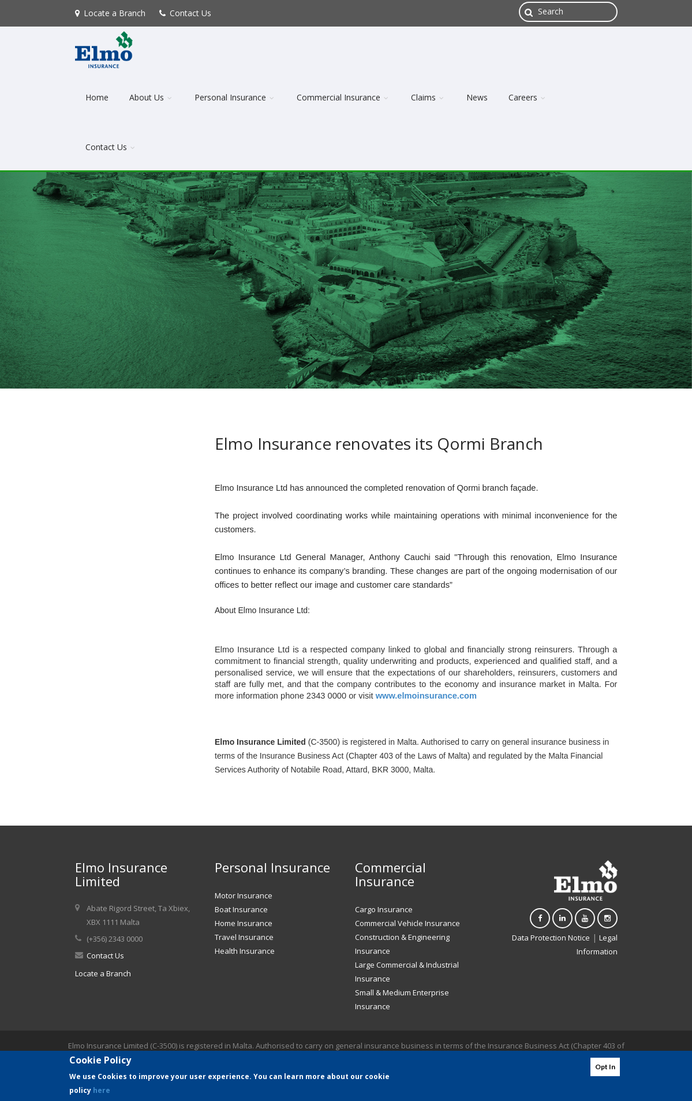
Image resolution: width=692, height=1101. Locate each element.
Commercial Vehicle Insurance (407, 923)
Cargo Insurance (384, 909)
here (101, 1090)
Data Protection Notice (551, 937)
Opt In (605, 1066)
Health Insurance (245, 951)
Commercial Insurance (343, 97)
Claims (428, 97)
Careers (527, 97)
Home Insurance (243, 923)
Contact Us (185, 13)
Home (97, 97)
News (477, 97)
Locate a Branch (110, 13)
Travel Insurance (244, 937)
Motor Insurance (243, 895)
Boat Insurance (241, 909)
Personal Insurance (235, 97)
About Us (151, 97)
